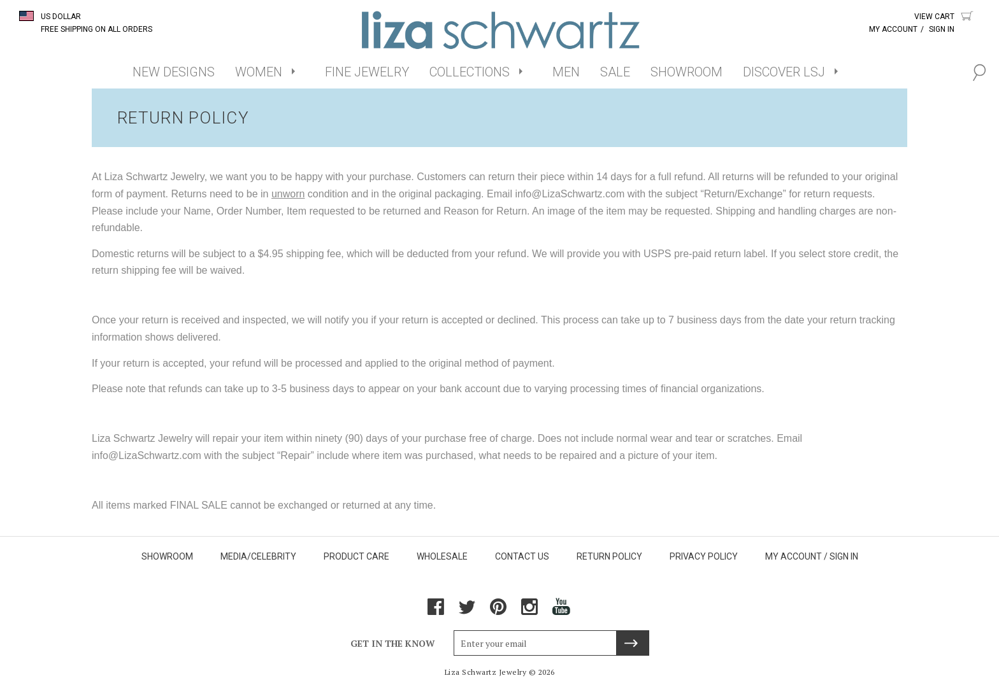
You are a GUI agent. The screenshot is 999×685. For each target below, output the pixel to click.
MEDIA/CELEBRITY (258, 556)
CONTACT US (522, 556)
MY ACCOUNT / (796, 556)
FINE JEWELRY (367, 72)
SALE (615, 72)
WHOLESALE (442, 556)
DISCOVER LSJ (784, 72)
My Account (893, 29)
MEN (566, 72)
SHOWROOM (686, 72)
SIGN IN (844, 556)
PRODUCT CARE (356, 556)
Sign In (941, 29)
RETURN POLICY (609, 556)
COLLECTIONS (469, 72)
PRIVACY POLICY (704, 556)
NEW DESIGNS (174, 72)
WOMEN (258, 72)
